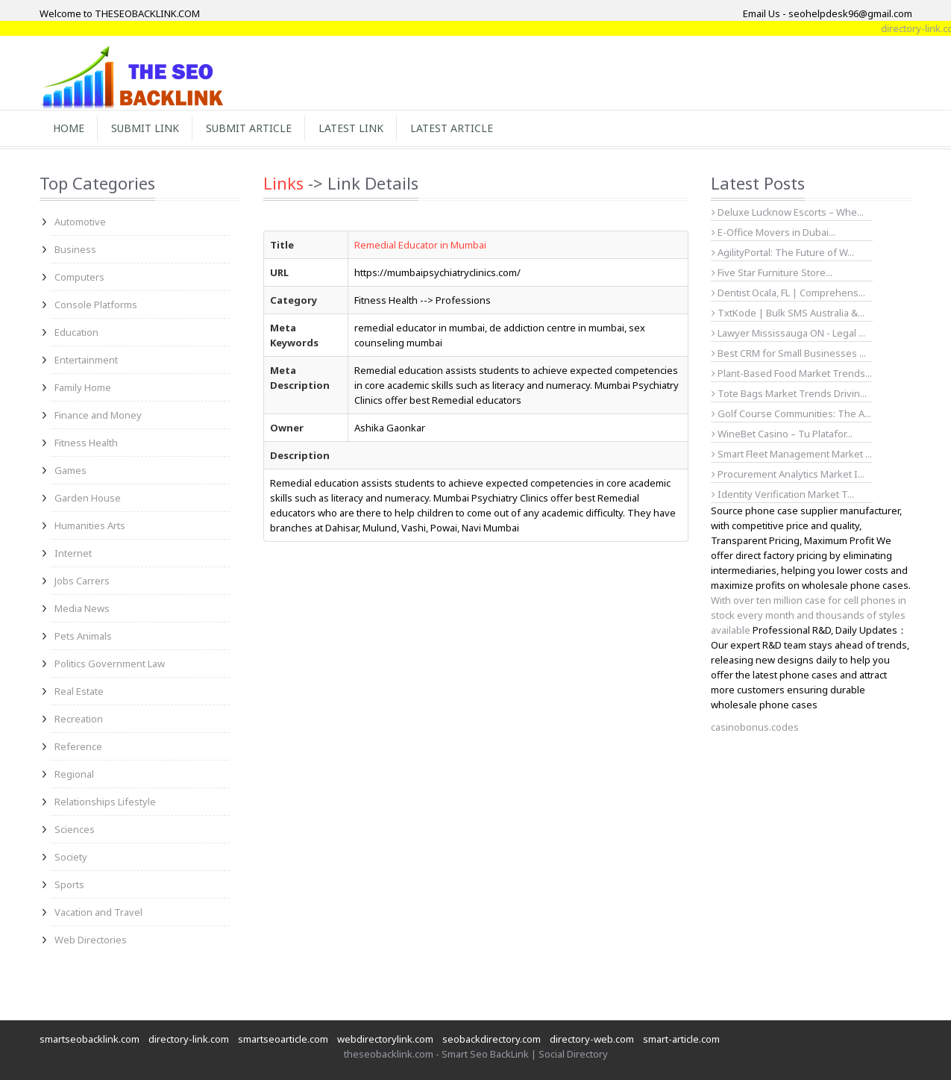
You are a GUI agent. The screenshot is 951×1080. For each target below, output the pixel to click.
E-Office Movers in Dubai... (773, 232)
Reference (78, 746)
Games (70, 470)
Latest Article (451, 128)
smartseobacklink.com (89, 1039)
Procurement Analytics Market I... (788, 474)
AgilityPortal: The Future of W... (783, 252)
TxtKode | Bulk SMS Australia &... (788, 312)
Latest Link (350, 128)
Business (75, 249)
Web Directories (90, 939)
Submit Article (249, 128)
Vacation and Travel (98, 912)
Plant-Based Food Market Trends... (792, 373)
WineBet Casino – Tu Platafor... (782, 433)
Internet (73, 553)
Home (68, 128)
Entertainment (86, 359)
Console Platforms (95, 304)
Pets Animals (83, 636)
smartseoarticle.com (283, 1039)
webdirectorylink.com (385, 1039)
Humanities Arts (89, 525)
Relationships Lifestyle (105, 801)
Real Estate (79, 691)
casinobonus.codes (755, 727)
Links (283, 183)
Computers (79, 277)
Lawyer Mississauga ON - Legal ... (788, 333)
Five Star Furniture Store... (772, 272)
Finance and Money (98, 415)
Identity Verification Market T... (783, 494)
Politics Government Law (109, 663)
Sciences (74, 829)
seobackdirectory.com (491, 1039)
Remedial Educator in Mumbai (420, 245)
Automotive (80, 221)
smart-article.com (681, 1039)
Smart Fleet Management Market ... (792, 454)
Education (76, 332)
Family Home (82, 387)
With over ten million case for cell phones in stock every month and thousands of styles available (808, 615)
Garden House (87, 498)
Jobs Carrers (82, 580)
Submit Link (145, 128)
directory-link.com (188, 1039)
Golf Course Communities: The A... (791, 413)
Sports (69, 884)
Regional (74, 774)
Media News (82, 608)
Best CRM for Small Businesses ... (789, 353)
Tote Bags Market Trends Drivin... (789, 393)
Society (70, 857)
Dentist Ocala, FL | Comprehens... (788, 292)
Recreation (78, 718)
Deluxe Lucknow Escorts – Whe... (788, 212)
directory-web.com (592, 1039)
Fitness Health (86, 442)
